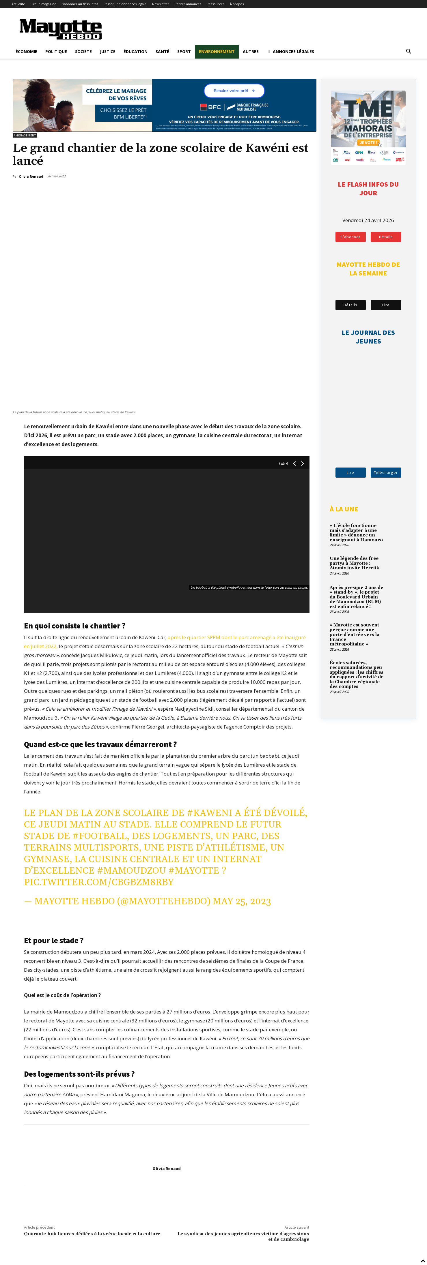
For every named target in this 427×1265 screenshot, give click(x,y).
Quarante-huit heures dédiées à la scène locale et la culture (92, 1234)
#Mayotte (193, 871)
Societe (83, 51)
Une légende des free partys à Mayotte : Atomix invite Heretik (354, 563)
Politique (56, 51)
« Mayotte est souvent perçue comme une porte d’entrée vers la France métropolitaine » (354, 634)
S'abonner (350, 236)
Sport (184, 51)
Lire (386, 304)
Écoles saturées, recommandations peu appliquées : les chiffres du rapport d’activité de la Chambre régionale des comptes (356, 675)
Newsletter (160, 4)
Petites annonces (188, 4)
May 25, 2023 (242, 901)
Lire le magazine (43, 4)
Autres (251, 51)
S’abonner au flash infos (80, 4)
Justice (107, 51)
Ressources (215, 4)
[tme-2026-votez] (368, 163)
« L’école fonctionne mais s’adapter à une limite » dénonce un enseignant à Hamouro (356, 533)
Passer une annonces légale (125, 4)
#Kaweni (209, 813)
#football (99, 836)
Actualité (18, 4)
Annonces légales (290, 51)
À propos (237, 4)
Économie (26, 51)
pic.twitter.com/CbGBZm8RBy (99, 882)
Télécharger (386, 472)
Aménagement (25, 135)
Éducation (136, 51)
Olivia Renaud (166, 1168)
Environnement (217, 51)
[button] (409, 51)
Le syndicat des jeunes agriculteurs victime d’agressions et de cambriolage (243, 1236)
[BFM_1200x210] (164, 130)
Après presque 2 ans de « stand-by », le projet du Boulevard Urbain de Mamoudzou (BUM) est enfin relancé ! (356, 597)
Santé (162, 51)
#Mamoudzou (131, 871)
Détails (386, 236)
